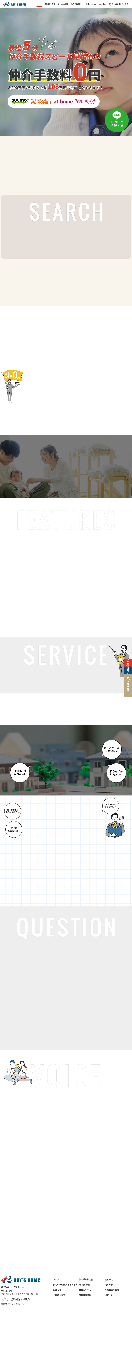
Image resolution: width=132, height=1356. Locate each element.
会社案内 (102, 4)
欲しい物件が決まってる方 (65, 1316)
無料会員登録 (85, 1327)
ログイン (109, 1327)
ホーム (39, 4)
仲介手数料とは (77, 4)
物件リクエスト (112, 1316)
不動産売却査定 (112, 1322)
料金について (91, 4)
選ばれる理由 (63, 4)
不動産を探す (50, 4)
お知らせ (57, 1322)
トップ (56, 1311)
